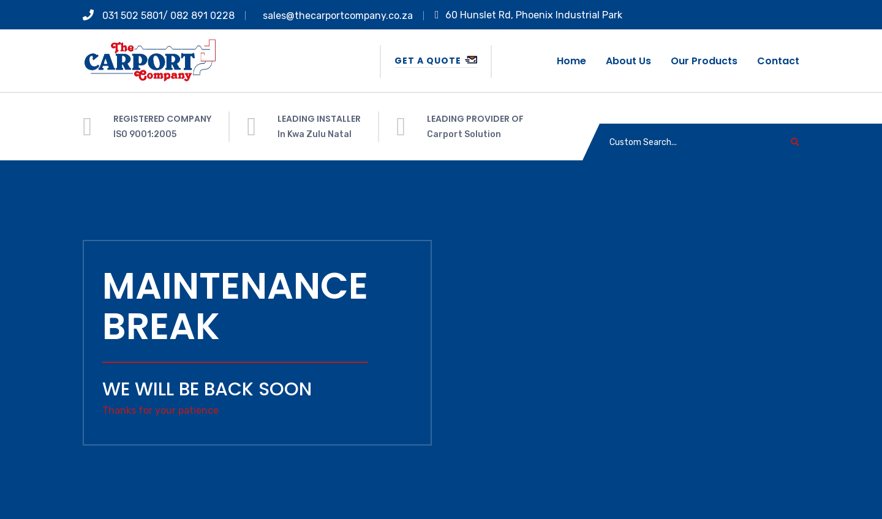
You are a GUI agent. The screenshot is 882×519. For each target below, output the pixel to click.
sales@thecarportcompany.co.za (338, 15)
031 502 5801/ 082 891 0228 (159, 15)
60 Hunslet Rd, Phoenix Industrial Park (528, 15)
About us (628, 61)
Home (571, 61)
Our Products (704, 61)
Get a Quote (435, 60)
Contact (778, 61)
